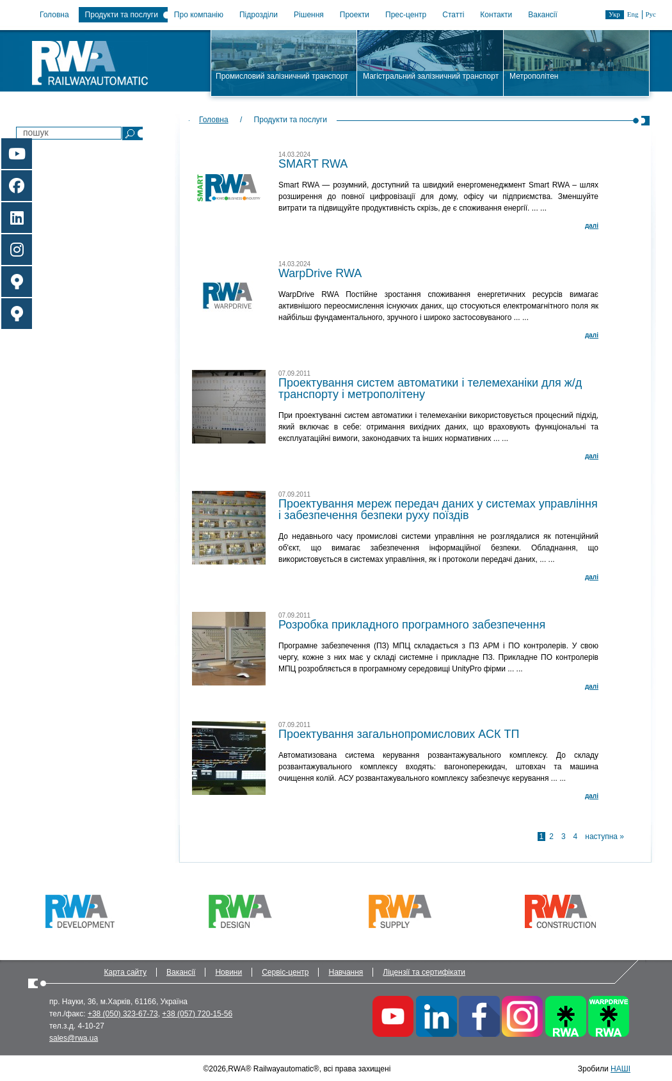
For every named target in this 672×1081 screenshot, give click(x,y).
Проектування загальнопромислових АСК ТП (398, 734)
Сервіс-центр (285, 972)
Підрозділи (258, 14)
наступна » (604, 836)
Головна (54, 14)
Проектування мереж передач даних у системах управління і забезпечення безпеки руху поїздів (438, 509)
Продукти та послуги (121, 14)
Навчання (345, 972)
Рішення (309, 14)
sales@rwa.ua (73, 1038)
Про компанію (198, 14)
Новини (228, 972)
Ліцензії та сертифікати (424, 972)
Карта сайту (125, 972)
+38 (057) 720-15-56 (197, 1013)
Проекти (354, 14)
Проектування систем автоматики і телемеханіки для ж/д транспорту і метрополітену (430, 388)
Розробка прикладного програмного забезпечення (411, 624)
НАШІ (620, 1068)
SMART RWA (313, 163)
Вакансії (542, 14)
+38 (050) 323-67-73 (123, 1013)
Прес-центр (405, 14)
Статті (453, 14)
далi (591, 225)
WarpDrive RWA (320, 273)
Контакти (496, 14)
